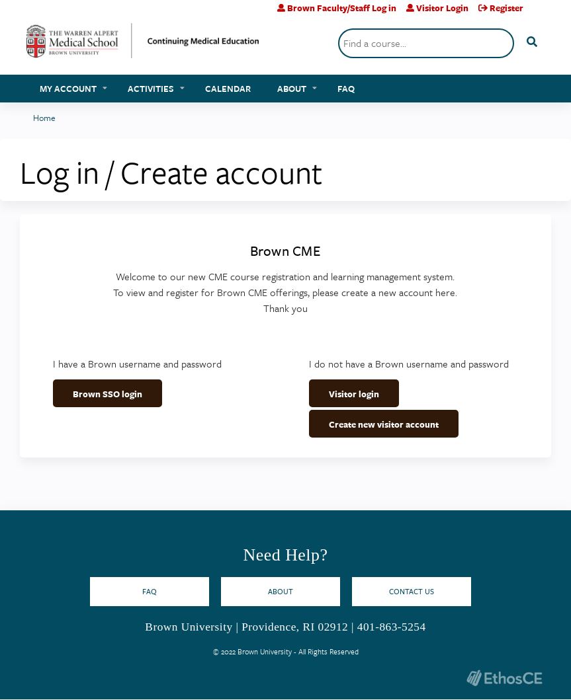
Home (44, 117)
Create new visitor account (384, 424)
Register (506, 8)
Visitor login (354, 394)
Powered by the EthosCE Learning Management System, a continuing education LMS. (504, 677)
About (291, 88)
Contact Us (411, 591)
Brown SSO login (107, 394)
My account (68, 88)
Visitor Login (442, 8)
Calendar (228, 88)
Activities (151, 88)
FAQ (346, 88)
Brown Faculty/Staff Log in (341, 8)
